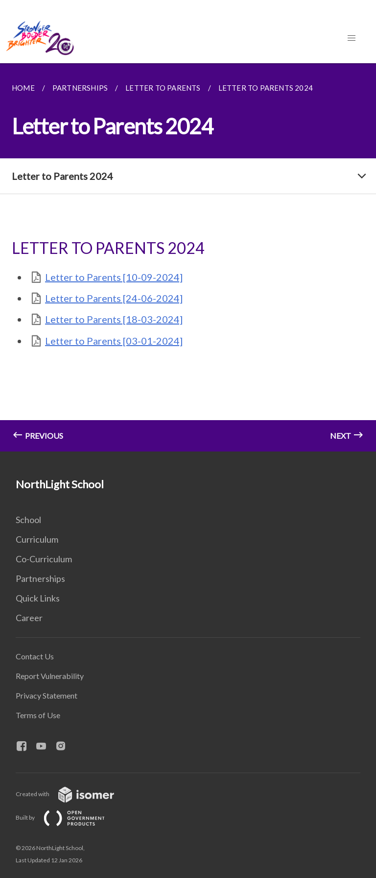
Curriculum (37, 539)
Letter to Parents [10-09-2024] (114, 277)
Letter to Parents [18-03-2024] (114, 319)
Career (29, 617)
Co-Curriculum (44, 558)
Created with (73, 794)
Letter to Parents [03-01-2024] (114, 341)
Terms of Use (38, 715)
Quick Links (38, 598)
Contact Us (35, 656)
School (28, 519)
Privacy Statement (46, 695)
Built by (68, 817)
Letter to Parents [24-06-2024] (114, 298)
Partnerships (40, 578)
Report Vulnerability (50, 675)
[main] (188, 257)
